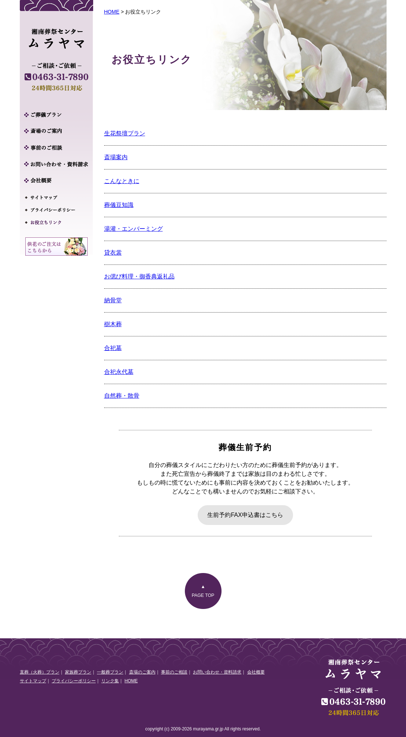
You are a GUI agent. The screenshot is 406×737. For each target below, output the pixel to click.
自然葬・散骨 (121, 396)
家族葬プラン (78, 672)
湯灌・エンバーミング (133, 229)
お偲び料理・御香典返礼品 (139, 276)
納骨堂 (113, 300)
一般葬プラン (110, 672)
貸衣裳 (113, 252)
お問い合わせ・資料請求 (217, 672)
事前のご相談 (174, 672)
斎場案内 (116, 157)
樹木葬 (113, 324)
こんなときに (121, 181)
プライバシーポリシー (74, 680)
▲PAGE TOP (203, 591)
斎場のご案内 (142, 672)
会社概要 (256, 672)
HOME (112, 12)
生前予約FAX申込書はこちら (245, 515)
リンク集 (110, 680)
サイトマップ (33, 680)
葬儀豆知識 (118, 205)
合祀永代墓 (118, 372)
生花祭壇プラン (124, 133)
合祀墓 (113, 348)
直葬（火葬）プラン (39, 672)
